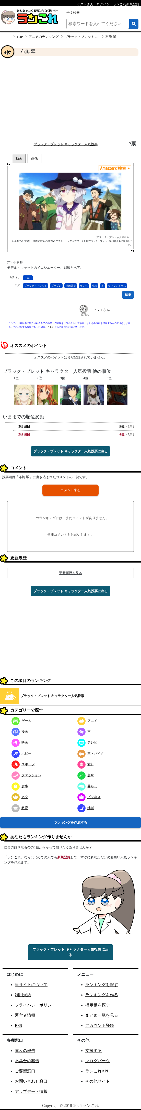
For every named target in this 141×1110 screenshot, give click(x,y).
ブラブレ (56, 285)
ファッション (26, 775)
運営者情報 (25, 1015)
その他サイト (97, 1081)
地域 (85, 808)
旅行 (85, 764)
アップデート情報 (31, 1091)
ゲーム (21, 721)
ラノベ (84, 285)
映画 (19, 742)
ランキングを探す (101, 984)
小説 (94, 285)
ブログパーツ (97, 1061)
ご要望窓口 (25, 1071)
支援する (93, 1050)
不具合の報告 (27, 1061)
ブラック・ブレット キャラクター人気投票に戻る (70, 451)
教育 (19, 808)
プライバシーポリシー (35, 1005)
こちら (51, 327)
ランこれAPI (96, 1071)
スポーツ (23, 764)
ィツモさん (101, 310)
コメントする (70, 490)
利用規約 (23, 995)
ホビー (21, 753)
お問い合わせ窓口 (31, 1081)
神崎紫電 (71, 285)
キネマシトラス (117, 285)
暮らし (87, 786)
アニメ (28, 277)
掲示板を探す (97, 1005)
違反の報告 (25, 1050)
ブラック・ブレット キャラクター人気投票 (96, 37)
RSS (18, 1025)
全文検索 (73, 13)
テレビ (87, 742)
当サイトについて (31, 984)
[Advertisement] (70, 98)
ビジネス (89, 797)
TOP (20, 37)
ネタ (19, 797)
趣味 (85, 775)
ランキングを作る (101, 995)
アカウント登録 (99, 1025)
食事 (19, 786)
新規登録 (63, 857)
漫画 (19, 731)
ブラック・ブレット (35, 285)
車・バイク (90, 753)
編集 (128, 295)
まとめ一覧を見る (101, 1015)
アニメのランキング (43, 37)
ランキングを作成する (70, 822)
